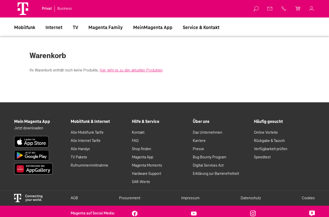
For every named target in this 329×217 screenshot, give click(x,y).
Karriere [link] (199, 141)
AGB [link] (74, 198)
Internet (53, 27)
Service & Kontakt (201, 27)
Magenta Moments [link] (147, 166)
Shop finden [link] (141, 149)
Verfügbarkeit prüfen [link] (270, 149)
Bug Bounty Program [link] (209, 157)
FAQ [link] (135, 141)
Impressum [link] (190, 198)
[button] (23, 8)
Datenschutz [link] (251, 198)
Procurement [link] (129, 198)
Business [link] (64, 9)
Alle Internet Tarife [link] (85, 141)
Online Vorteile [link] (266, 133)
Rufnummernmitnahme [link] (89, 166)
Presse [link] (198, 149)
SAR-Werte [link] (141, 182)
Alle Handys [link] (80, 149)
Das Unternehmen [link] (207, 133)
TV (75, 27)
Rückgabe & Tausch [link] (269, 141)
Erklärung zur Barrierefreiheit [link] (216, 174)
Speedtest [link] (262, 157)
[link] (256, 9)
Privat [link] (47, 9)
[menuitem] (24, 27)
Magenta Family (105, 27)
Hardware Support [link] (146, 174)
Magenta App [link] (142, 157)
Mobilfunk (24, 27)
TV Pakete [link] (79, 157)
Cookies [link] (308, 198)
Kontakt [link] (138, 133)
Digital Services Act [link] (208, 166)
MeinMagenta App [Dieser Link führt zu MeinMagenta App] (152, 27)
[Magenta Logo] (23, 8)
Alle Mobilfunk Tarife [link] (87, 133)
